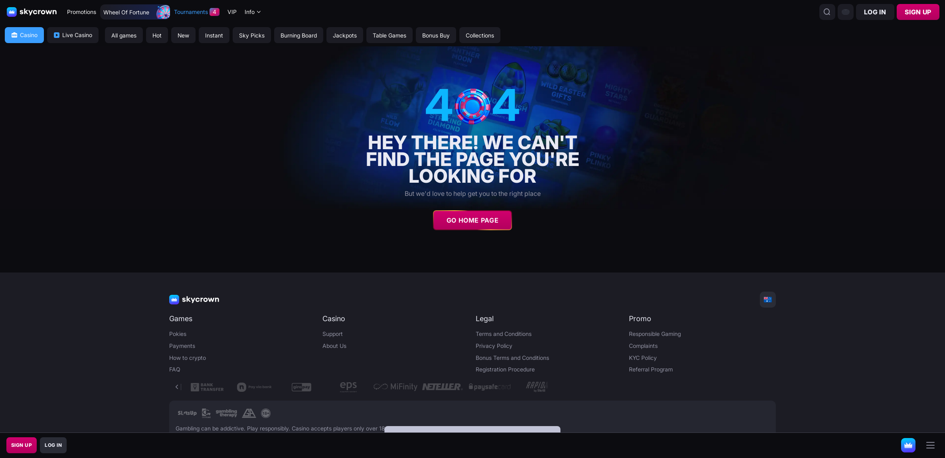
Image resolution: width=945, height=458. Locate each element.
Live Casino (72, 35)
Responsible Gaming (655, 333)
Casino (24, 35)
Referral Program (651, 369)
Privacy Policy (494, 345)
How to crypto (187, 357)
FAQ (174, 369)
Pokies (177, 333)
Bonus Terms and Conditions (512, 357)
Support (332, 333)
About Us (334, 345)
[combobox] (253, 12)
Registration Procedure (505, 369)
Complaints (643, 345)
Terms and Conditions (504, 333)
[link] (187, 413)
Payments (182, 345)
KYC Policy (643, 357)
